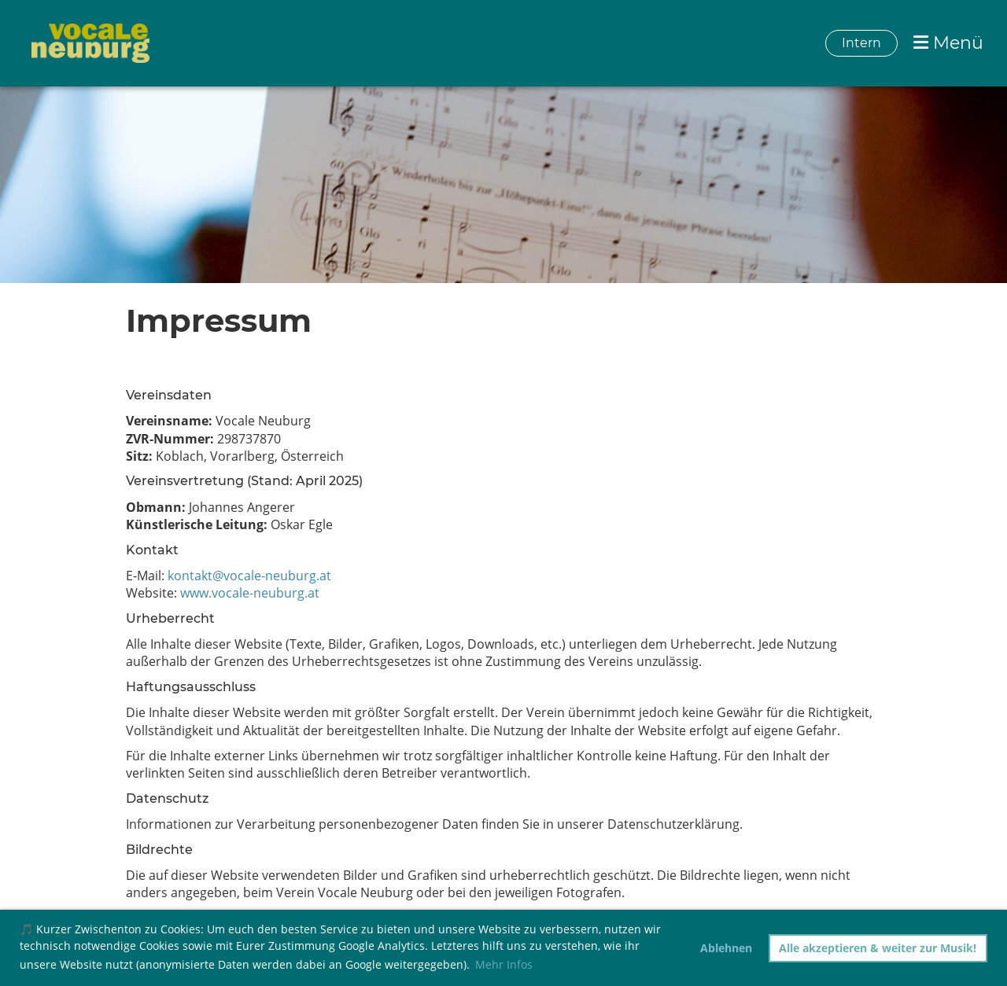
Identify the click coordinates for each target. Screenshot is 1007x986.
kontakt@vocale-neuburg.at (249, 575)
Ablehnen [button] (726, 947)
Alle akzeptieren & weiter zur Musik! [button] (877, 947)
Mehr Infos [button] (504, 964)
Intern (861, 42)
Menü (948, 42)
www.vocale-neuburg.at (249, 593)
